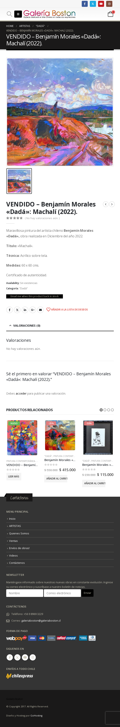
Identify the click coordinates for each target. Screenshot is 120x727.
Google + (32, 310)
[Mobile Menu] (18, 14)
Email (40, 310)
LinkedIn (25, 310)
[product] (22, 437)
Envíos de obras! (19, 548)
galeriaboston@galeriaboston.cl (41, 620)
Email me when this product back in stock (35, 296)
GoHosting (36, 715)
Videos (13, 555)
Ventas (13, 540)
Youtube (25, 657)
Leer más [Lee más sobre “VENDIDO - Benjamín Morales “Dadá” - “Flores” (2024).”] (13, 476)
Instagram (33, 657)
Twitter (17, 310)
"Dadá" (23, 288)
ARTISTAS (15, 526)
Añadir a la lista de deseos (69, 309)
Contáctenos (17, 563)
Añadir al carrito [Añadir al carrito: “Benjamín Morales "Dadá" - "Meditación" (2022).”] (94, 483)
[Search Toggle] (9, 14)
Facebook (9, 310)
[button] (101, 409)
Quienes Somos (19, 533)
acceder (21, 393)
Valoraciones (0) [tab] (26, 325)
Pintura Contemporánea (20, 461)
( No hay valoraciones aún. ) (42, 218)
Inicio (12, 518)
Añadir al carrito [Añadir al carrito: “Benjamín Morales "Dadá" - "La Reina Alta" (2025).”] (56, 478)
